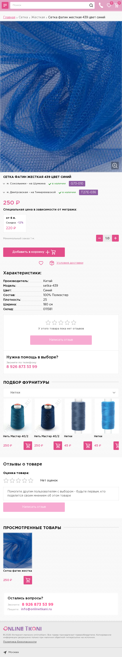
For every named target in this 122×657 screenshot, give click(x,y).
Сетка (23, 17)
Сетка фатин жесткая (18, 571)
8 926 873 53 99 (21, 367)
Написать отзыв (61, 340)
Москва (11, 652)
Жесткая (38, 17)
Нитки (68, 436)
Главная (9, 17)
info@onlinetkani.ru (36, 609)
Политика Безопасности (20, 642)
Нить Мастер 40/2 (15, 436)
